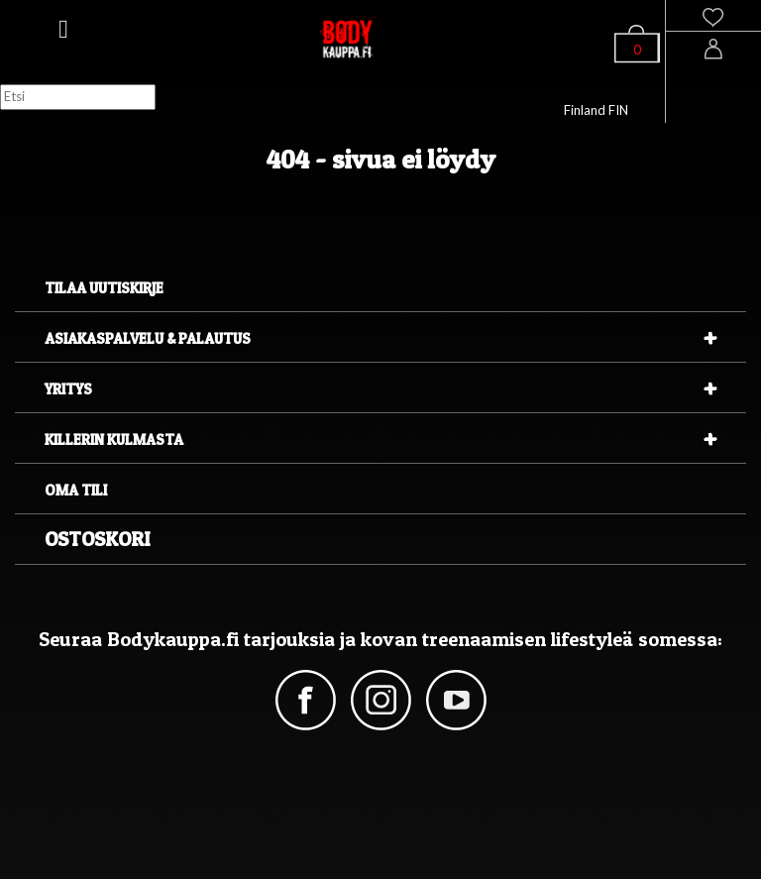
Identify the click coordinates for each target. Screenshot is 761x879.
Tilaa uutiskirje (104, 287)
